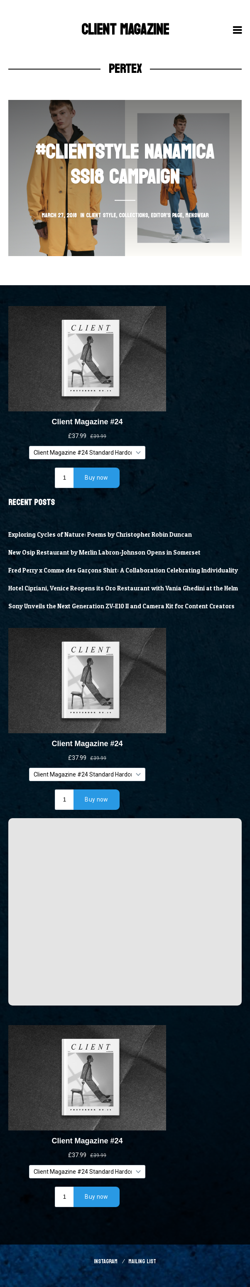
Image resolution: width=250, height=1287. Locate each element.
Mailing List (142, 1261)
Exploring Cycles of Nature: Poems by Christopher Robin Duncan (100, 534)
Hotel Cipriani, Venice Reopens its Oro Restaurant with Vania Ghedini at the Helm (123, 588)
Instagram (106, 1261)
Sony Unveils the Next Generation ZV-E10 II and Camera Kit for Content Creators (121, 606)
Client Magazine (125, 29)
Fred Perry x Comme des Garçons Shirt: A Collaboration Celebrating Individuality (123, 570)
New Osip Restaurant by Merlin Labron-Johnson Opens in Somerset (104, 552)
